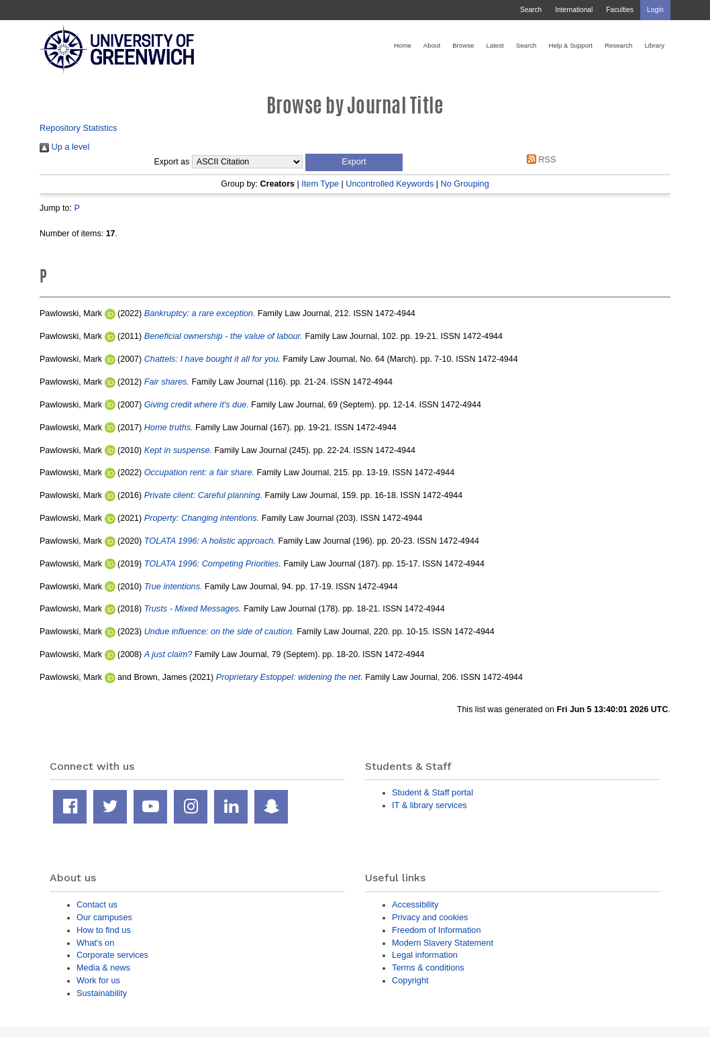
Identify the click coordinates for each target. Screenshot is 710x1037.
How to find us (104, 930)
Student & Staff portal (432, 792)
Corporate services (112, 955)
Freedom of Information (436, 930)
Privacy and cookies (430, 917)
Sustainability (102, 993)
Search (531, 9)
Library (654, 45)
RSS (539, 159)
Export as (172, 161)
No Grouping (464, 184)
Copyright (410, 980)
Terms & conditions (428, 967)
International (574, 9)
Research (618, 45)
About (431, 45)
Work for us (98, 980)
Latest (494, 45)
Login (655, 9)
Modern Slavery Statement (442, 943)
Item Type (320, 184)
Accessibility (415, 904)
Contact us (97, 904)
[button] (354, 162)
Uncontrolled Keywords (390, 184)
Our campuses (104, 917)
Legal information (425, 955)
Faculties (619, 9)
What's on (95, 943)
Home (402, 45)
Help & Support (570, 45)
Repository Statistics (78, 128)
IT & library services (429, 805)
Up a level (64, 147)
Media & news (103, 967)
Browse (463, 45)
